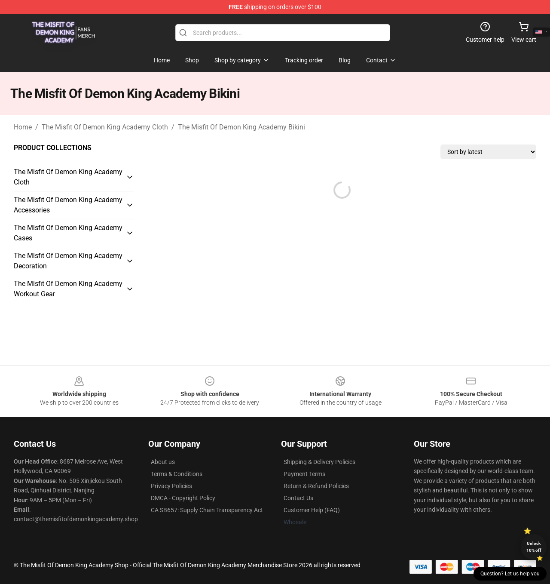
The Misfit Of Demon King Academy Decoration (68, 261)
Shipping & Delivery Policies (319, 461)
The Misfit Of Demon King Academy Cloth (105, 127)
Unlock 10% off (533, 547)
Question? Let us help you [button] (510, 574)
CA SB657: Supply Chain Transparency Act (207, 510)
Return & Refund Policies (316, 486)
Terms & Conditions (176, 473)
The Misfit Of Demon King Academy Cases (68, 233)
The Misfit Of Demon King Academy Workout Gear (68, 289)
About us (163, 461)
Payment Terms (304, 473)
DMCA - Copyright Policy (183, 498)
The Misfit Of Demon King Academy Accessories (68, 205)
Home (23, 127)
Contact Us (298, 498)
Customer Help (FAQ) (312, 510)
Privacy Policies (171, 486)
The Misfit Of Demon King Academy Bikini (241, 127)
